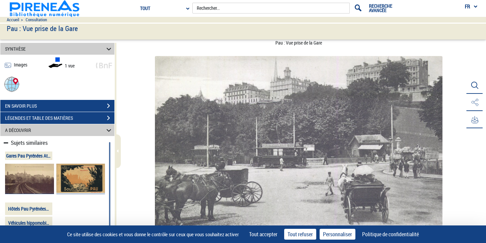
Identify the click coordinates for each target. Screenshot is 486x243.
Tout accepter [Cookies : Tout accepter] (263, 234)
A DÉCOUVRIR (59, 130)
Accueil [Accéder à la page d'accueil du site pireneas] (13, 20)
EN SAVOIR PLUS (59, 106)
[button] (11, 84)
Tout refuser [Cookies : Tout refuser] (300, 234)
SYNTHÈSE (59, 49)
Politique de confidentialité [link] (390, 234)
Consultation (36, 20)
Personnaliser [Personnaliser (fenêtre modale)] (337, 234)
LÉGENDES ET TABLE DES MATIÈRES (59, 118)
